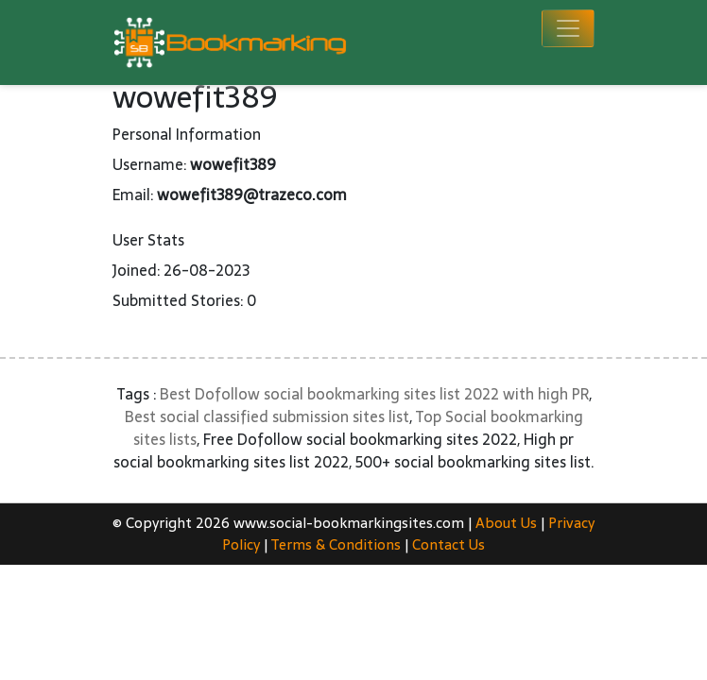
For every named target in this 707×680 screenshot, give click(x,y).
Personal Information (186, 134)
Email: (132, 194)
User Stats (148, 240)
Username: (149, 164)
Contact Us (448, 544)
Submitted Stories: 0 (184, 300)
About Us (506, 523)
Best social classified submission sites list (267, 416)
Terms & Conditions (335, 544)
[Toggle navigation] (568, 28)
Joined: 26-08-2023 (181, 270)
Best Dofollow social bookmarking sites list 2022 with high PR (374, 394)
